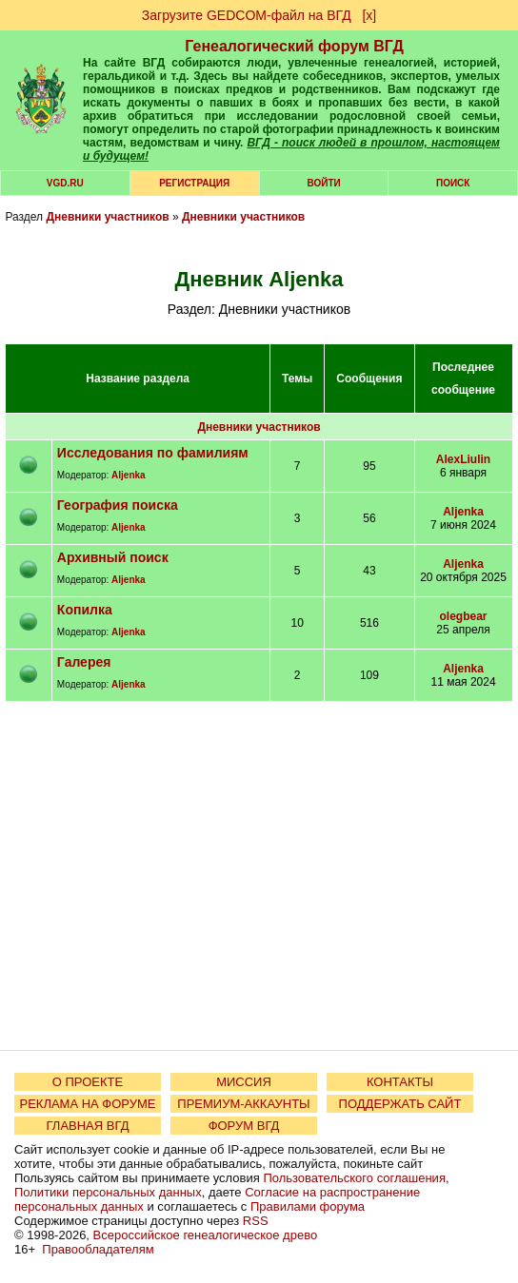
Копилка (84, 609)
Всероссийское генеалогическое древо (205, 1235)
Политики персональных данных (108, 1192)
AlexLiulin (463, 459)
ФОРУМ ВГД (244, 1125)
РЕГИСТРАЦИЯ (194, 183)
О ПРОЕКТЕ (87, 1082)
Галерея (84, 662)
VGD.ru (65, 183)
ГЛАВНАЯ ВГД (88, 1125)
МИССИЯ (243, 1082)
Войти (323, 183)
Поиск (452, 183)
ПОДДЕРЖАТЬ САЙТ (400, 1104)
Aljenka (128, 475)
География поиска (117, 505)
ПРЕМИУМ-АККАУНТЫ (243, 1104)
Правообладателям (97, 1249)
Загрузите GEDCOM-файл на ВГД (246, 15)
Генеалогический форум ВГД (294, 46)
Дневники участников (107, 217)
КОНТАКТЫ (400, 1082)
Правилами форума (307, 1206)
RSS (256, 1221)
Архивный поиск (113, 557)
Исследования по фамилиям (153, 452)
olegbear (464, 616)
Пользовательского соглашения (354, 1178)
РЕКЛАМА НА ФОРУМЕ (87, 1104)
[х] (369, 15)
